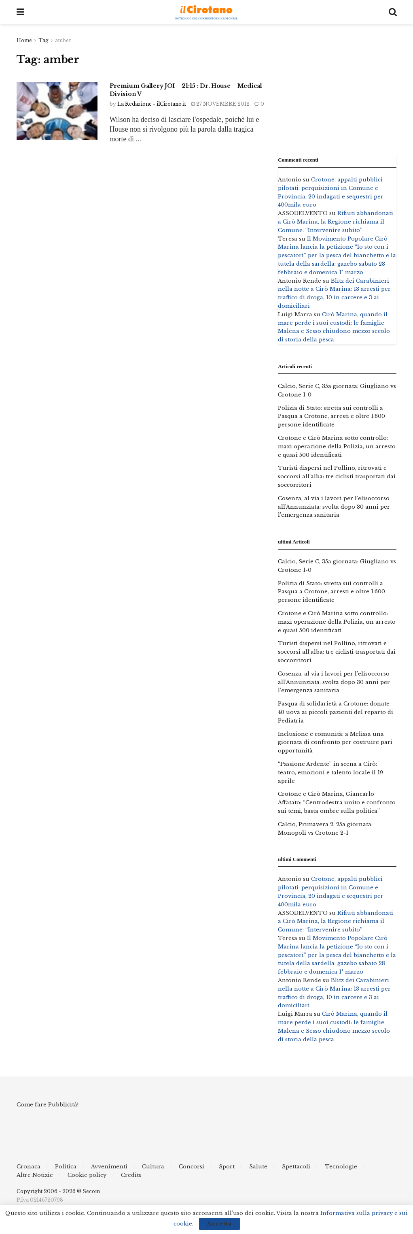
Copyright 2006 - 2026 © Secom (58, 1191)
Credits (131, 1175)
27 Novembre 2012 (220, 104)
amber (63, 40)
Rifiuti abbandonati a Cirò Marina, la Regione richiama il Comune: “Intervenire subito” (335, 222)
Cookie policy (87, 1175)
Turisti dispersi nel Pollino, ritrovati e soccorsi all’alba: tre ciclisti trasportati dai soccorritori (337, 476)
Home (24, 40)
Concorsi (191, 1166)
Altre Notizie (35, 1175)
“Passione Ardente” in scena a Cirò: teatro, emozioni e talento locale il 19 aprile (330, 772)
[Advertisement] (337, 87)
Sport (227, 1166)
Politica (65, 1166)
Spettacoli (296, 1166)
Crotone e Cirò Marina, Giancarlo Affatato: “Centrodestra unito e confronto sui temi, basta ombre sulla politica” (337, 802)
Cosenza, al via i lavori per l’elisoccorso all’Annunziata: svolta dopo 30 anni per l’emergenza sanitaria (334, 507)
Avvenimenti (109, 1166)
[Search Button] (393, 12)
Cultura (153, 1166)
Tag (43, 40)
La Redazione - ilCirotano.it (151, 104)
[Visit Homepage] (206, 12)
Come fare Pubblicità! (47, 1104)
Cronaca (28, 1166)
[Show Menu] (20, 12)
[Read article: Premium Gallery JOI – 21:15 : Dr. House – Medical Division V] (57, 111)
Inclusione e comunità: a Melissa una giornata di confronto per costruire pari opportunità (335, 742)
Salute (258, 1166)
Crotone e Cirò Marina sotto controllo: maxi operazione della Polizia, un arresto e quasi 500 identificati (337, 446)
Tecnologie (341, 1166)
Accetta (219, 1223)
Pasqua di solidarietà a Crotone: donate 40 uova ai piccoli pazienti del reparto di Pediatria (335, 712)
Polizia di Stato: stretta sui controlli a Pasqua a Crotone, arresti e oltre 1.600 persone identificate (331, 416)
